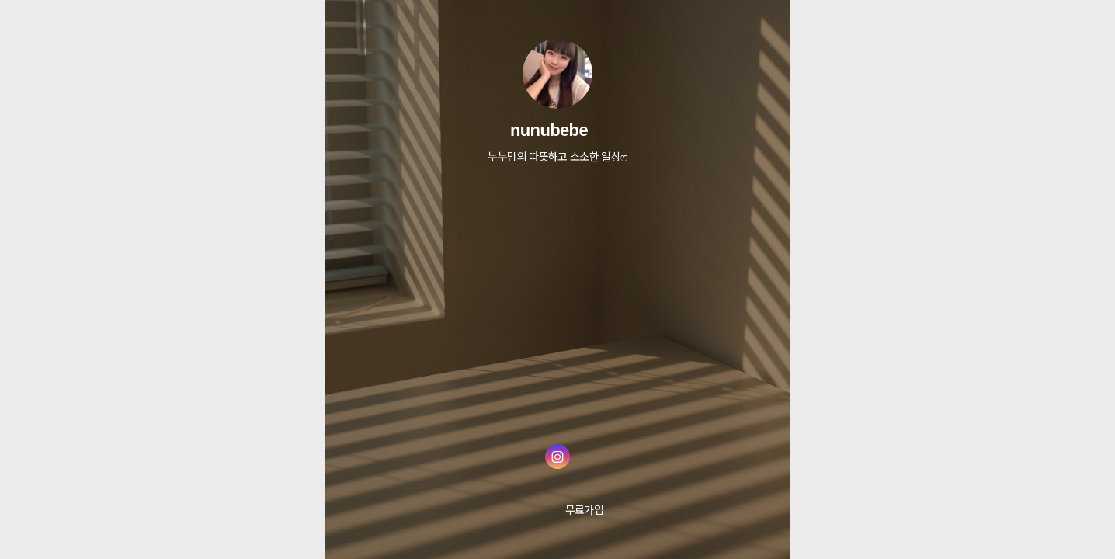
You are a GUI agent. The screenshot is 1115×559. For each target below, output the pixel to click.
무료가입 (584, 509)
